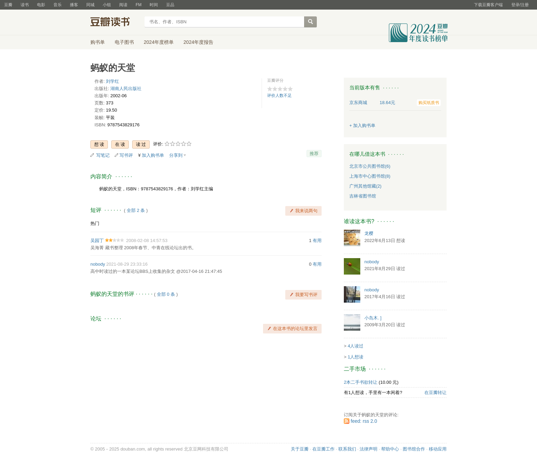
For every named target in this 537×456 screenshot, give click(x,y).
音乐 (57, 4)
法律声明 (368, 449)
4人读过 (355, 346)
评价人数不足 (279, 95)
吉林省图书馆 (362, 196)
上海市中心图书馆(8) (369, 176)
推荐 (314, 153)
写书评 (126, 155)
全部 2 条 (136, 210)
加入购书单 (153, 155)
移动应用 (438, 449)
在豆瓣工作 (323, 449)
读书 (25, 4)
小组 (107, 4)
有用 (317, 240)
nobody (97, 264)
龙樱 (368, 233)
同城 (90, 4)
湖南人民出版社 (125, 88)
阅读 (123, 4)
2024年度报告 (198, 42)
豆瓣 (8, 4)
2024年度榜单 (159, 42)
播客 (74, 4)
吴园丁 (97, 240)
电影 (41, 4)
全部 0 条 (166, 294)
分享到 (176, 155)
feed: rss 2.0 (364, 421)
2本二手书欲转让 (360, 382)
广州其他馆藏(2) (365, 186)
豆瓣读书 (115, 22)
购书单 (97, 42)
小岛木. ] (373, 317)
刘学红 (112, 81)
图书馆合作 (414, 449)
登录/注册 (520, 4)
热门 (94, 223)
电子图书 (124, 42)
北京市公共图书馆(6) (369, 166)
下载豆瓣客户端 (488, 4)
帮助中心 (390, 449)
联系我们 (347, 449)
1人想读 (355, 356)
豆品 (170, 4)
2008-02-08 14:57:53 (146, 240)
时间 (154, 4)
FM (138, 4)
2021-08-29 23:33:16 (127, 264)
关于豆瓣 (300, 449)
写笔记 (103, 155)
